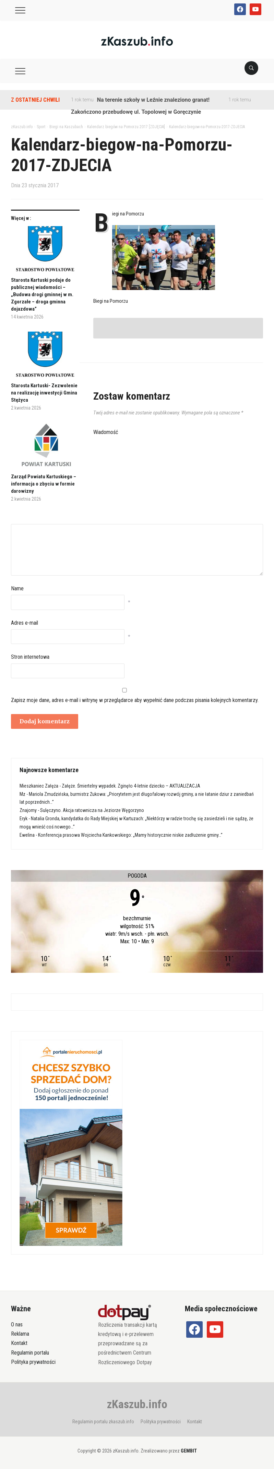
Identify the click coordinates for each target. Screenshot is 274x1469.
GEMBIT (189, 1451)
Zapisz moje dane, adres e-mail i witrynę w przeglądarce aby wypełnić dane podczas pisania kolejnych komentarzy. (135, 700)
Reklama (20, 1334)
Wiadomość (105, 432)
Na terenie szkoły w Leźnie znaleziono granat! (153, 100)
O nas (17, 1324)
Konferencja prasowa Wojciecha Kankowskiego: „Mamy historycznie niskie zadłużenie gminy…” (130, 835)
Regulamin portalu (30, 1352)
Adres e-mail (24, 623)
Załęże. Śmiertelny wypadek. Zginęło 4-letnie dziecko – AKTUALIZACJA (131, 786)
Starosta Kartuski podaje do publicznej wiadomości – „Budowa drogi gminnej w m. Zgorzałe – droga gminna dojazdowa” (42, 294)
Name (17, 588)
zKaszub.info (137, 1404)
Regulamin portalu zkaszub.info (103, 1421)
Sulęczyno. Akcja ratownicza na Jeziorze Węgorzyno (92, 810)
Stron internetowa (30, 657)
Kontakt (19, 1343)
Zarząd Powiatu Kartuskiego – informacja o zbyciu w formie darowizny (43, 484)
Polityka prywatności (33, 1362)
